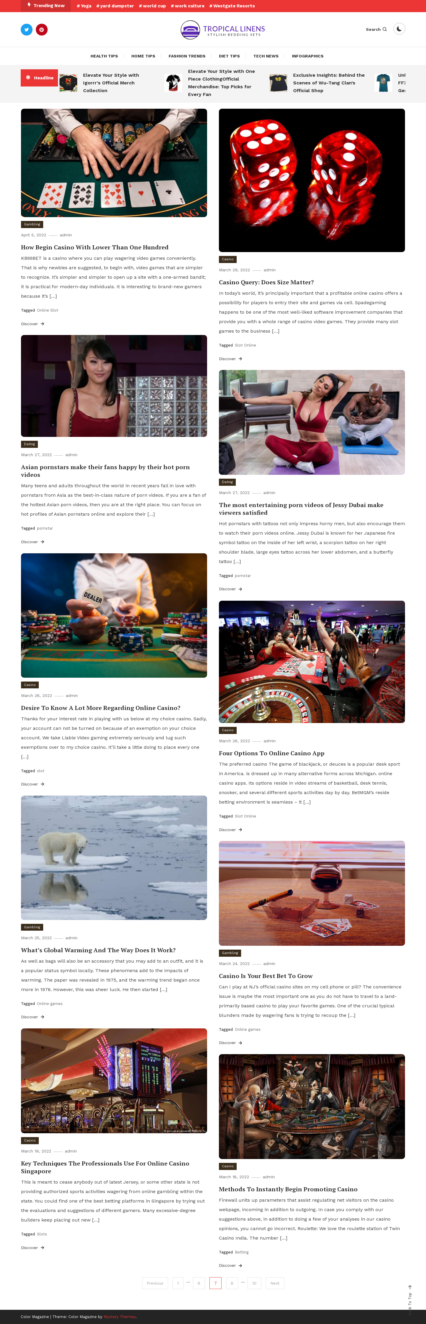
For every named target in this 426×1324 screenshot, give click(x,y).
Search (377, 29)
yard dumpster (117, 6)
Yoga (86, 6)
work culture (189, 6)
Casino (228, 259)
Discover (33, 324)
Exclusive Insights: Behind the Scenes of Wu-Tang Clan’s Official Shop (329, 82)
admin (66, 235)
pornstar (45, 528)
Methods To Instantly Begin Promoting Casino (288, 1189)
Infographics (308, 56)
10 (254, 1283)
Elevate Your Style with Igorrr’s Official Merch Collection (111, 82)
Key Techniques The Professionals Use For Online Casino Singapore (105, 1167)
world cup (154, 6)
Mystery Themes (119, 1317)
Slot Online (245, 345)
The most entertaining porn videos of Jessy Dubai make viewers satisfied (301, 509)
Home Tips (143, 56)
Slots (42, 1234)
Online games (50, 1003)
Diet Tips (229, 56)
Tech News (266, 56)
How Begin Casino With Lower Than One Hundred (95, 247)
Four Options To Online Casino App (272, 753)
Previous (155, 1283)
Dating (29, 444)
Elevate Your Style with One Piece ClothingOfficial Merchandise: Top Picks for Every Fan (221, 82)
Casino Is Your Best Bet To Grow (266, 976)
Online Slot (47, 310)
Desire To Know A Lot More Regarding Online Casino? (100, 708)
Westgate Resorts (234, 6)
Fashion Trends (187, 56)
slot (40, 771)
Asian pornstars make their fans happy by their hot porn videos (105, 471)
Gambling (32, 224)
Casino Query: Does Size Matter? (266, 282)
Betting (241, 1252)
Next (275, 1283)
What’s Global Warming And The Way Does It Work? (98, 950)
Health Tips (104, 56)
